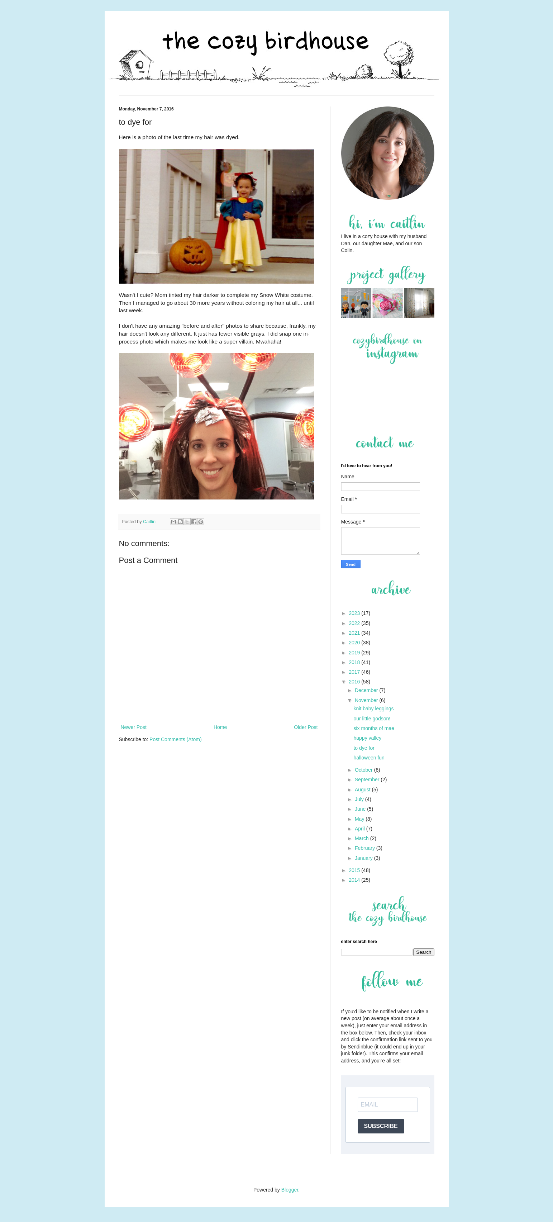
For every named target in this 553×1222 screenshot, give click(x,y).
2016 (355, 682)
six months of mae (373, 728)
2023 (355, 613)
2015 (355, 870)
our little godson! (371, 718)
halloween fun (368, 758)
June (361, 809)
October (364, 770)
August (363, 789)
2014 (355, 880)
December (367, 690)
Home (220, 727)
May (360, 819)
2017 (355, 672)
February (365, 848)
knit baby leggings (373, 708)
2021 (355, 633)
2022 (355, 623)
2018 (355, 662)
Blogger (289, 1190)
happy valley (367, 738)
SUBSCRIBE (381, 1126)
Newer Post (134, 727)
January (364, 858)
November (367, 700)
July (360, 799)
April (360, 829)
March (362, 838)
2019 (355, 652)
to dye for (363, 748)
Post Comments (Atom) (175, 739)
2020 (355, 642)
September (368, 779)
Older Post (306, 727)
